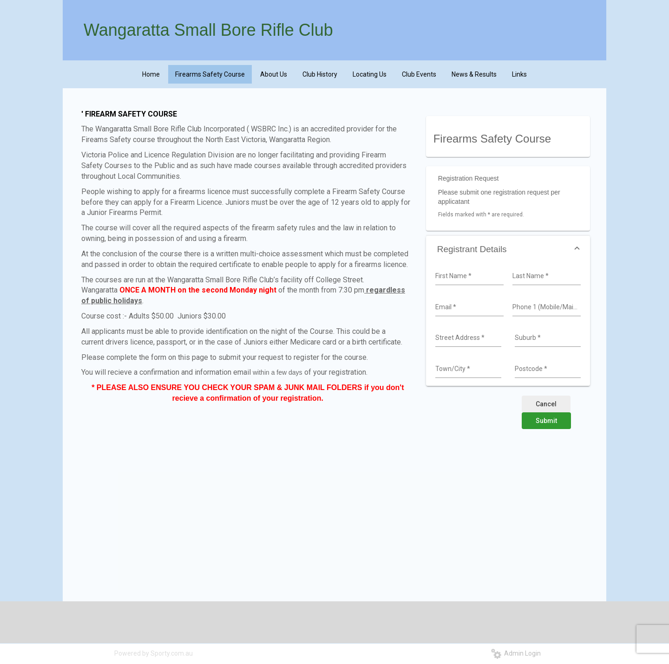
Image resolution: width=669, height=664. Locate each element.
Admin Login (516, 653)
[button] (508, 249)
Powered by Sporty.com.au (153, 653)
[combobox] (468, 276)
